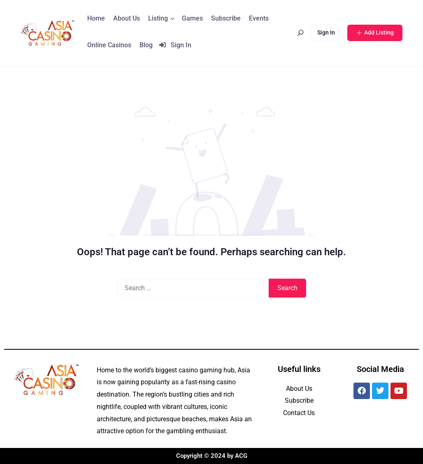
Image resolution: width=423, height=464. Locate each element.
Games (192, 18)
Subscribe (226, 18)
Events (259, 18)
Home (96, 18)
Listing (158, 18)
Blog (146, 45)
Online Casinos (109, 45)
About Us (126, 18)
